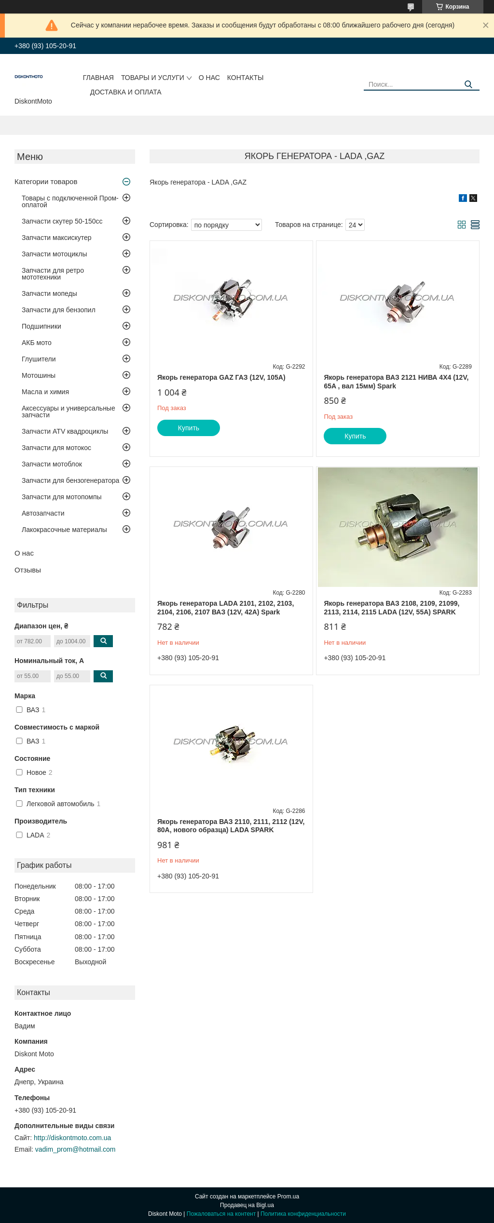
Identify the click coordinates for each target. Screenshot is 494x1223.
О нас (209, 77)
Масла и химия (45, 392)
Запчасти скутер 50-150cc (62, 221)
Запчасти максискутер (57, 237)
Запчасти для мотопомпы (62, 497)
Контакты (245, 77)
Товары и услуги (152, 77)
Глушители (39, 359)
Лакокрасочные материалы (64, 529)
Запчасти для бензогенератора (70, 480)
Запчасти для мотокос (56, 448)
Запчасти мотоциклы (54, 254)
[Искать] (469, 85)
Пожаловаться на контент (221, 1213)
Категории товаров (45, 181)
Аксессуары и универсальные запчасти (68, 411)
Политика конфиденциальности (303, 1213)
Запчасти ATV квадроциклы (65, 431)
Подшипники (41, 326)
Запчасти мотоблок (52, 464)
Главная (98, 77)
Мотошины (38, 375)
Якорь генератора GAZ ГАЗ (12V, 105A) (221, 377)
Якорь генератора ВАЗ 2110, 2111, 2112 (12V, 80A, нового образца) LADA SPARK (230, 826)
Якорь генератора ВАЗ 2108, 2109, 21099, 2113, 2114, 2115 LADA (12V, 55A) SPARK (391, 607)
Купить (188, 428)
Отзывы (27, 570)
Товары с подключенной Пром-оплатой (70, 201)
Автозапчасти (43, 513)
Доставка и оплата (126, 92)
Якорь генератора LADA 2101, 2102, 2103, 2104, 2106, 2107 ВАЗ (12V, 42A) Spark (225, 607)
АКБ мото (37, 342)
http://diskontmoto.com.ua (72, 1138)
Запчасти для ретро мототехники (53, 273)
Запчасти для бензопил (59, 310)
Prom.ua (288, 1196)
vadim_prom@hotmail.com (75, 1149)
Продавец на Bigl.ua (247, 1205)
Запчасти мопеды (49, 293)
